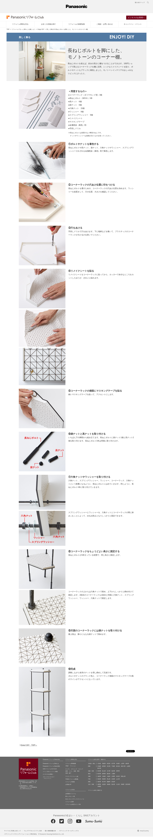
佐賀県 (104, 784)
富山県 (104, 771)
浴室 (66, 771)
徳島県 (99, 782)
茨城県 (99, 766)
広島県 (113, 779)
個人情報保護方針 (50, 831)
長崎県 (108, 784)
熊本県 (113, 784)
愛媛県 (108, 782)
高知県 (113, 782)
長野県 (118, 771)
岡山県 (108, 779)
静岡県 (104, 774)
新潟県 (99, 771)
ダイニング (74, 769)
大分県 (118, 784)
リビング (80, 769)
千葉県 (113, 766)
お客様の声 (68, 785)
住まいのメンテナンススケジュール (74, 799)
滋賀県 (99, 776)
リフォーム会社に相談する (95, 790)
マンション (73, 766)
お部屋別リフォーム (70, 794)
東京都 (118, 766)
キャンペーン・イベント (133, 24)
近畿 (89, 776)
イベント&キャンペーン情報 (50, 772)
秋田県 (108, 764)
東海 (89, 774)
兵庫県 (113, 776)
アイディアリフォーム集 (71, 777)
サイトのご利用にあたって (12, 831)
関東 (89, 766)
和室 (78, 771)
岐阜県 (99, 774)
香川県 (104, 782)
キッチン (67, 769)
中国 (89, 779)
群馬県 (104, 766)
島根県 (104, 779)
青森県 (104, 764)
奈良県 (118, 776)
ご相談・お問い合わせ (104, 24)
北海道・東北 (91, 764)
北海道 (99, 764)
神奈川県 (123, 766)
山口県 (118, 779)
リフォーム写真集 (70, 782)
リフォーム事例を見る (20, 24)
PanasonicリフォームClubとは (51, 764)
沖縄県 (99, 787)
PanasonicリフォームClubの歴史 (51, 766)
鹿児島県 (127, 784)
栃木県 (99, 768)
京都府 (104, 776)
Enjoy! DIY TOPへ (29, 746)
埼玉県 (108, 766)
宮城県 (118, 764)
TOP (8, 30)
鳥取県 (99, 779)
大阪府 (108, 776)
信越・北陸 (91, 771)
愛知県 (108, 774)
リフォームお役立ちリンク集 (73, 804)
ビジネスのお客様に (48, 774)
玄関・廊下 (68, 773)
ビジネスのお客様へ (136, 18)
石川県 (108, 771)
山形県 (122, 764)
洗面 (75, 771)
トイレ (70, 771)
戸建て (67, 766)
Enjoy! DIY (41, 30)
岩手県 (113, 764)
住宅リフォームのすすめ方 (50, 769)
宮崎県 (122, 784)
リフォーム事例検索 (70, 764)
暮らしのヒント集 (70, 796)
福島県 (127, 764)
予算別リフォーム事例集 (71, 779)
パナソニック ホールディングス (69, 831)
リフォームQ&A (69, 802)
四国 (89, 782)
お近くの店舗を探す (48, 24)
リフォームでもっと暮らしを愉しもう (23, 30)
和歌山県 (123, 776)
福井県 (113, 771)
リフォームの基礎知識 (76, 24)
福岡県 (99, 784)
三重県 (113, 774)
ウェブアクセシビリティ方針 (33, 831)
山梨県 (128, 766)
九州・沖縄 (91, 784)
